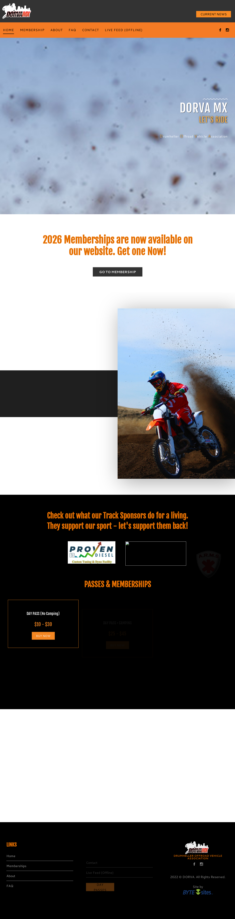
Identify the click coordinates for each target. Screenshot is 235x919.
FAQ (72, 30)
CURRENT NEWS (213, 14)
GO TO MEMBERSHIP (117, 275)
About (8, 876)
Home (8, 856)
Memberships (14, 866)
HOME (8, 30)
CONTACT (90, 30)
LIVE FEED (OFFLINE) (124, 30)
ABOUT (56, 30)
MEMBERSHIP (32, 30)
